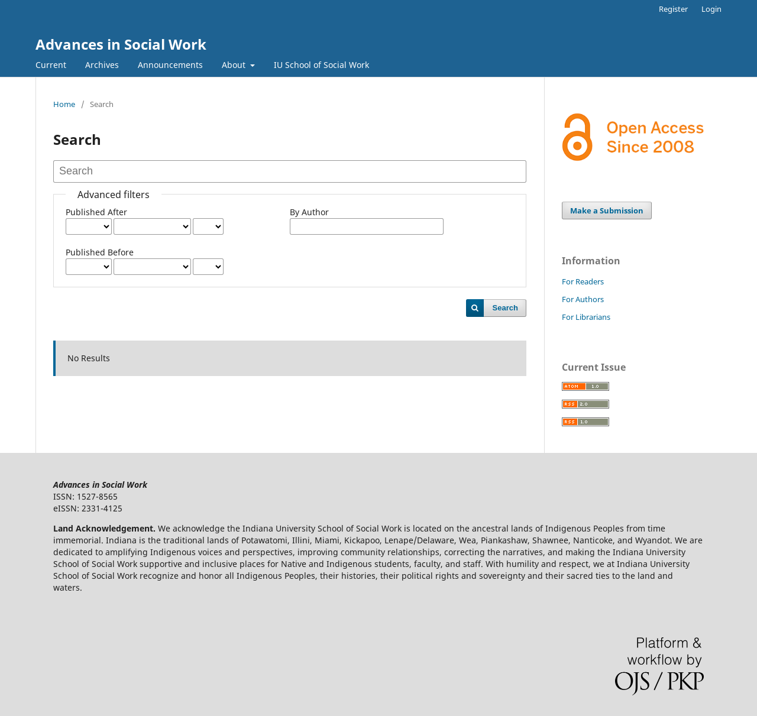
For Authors (583, 299)
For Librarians (586, 317)
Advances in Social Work (120, 44)
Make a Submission (606, 210)
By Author (309, 212)
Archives (102, 64)
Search (505, 307)
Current (50, 64)
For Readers (583, 281)
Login (711, 9)
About (235, 64)
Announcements (170, 64)
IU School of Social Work (321, 64)
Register (673, 9)
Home (64, 104)
